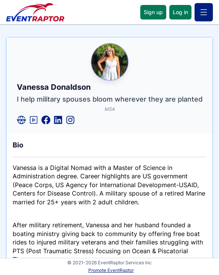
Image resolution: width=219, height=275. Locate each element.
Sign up (153, 12)
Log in (180, 12)
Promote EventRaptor (111, 270)
